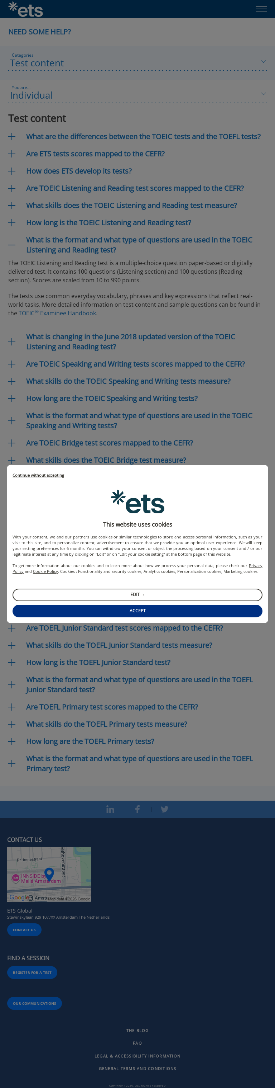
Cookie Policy (45, 571)
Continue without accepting (38, 475)
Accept (138, 611)
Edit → (137, 595)
